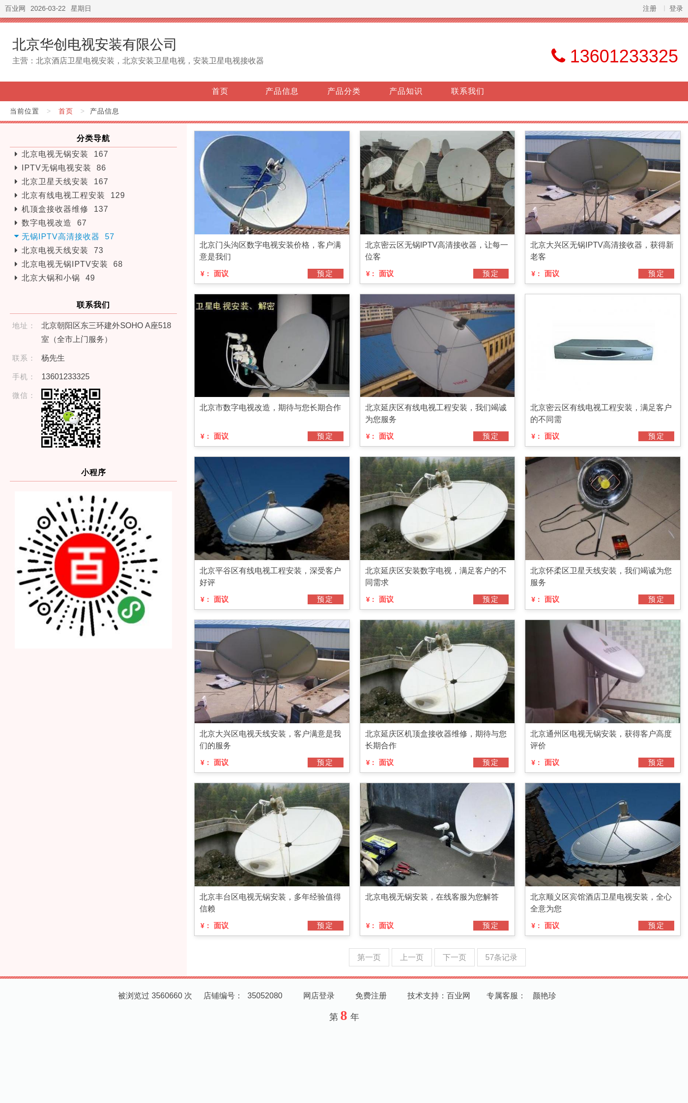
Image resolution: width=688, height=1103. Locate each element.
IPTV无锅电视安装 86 (64, 168)
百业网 (15, 8)
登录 (676, 8)
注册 (650, 8)
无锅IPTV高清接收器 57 (68, 236)
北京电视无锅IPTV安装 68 (72, 264)
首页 (220, 91)
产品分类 (344, 91)
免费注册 (371, 995)
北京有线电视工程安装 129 (73, 195)
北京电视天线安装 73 (63, 250)
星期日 (81, 8)
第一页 (369, 957)
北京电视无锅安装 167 (65, 154)
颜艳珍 (544, 995)
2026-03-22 (48, 8)
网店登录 (319, 995)
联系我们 (468, 91)
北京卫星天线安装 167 (65, 181)
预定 (325, 273)
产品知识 (406, 91)
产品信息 (282, 91)
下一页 (454, 957)
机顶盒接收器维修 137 (65, 209)
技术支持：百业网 (438, 995)
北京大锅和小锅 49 (58, 278)
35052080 (265, 995)
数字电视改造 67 (54, 223)
